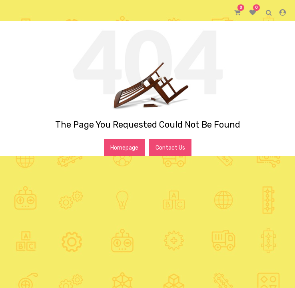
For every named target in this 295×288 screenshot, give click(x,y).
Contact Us (170, 147)
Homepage (124, 147)
